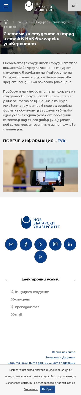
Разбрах (47, 389)
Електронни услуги (41, 279)
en (74, 5)
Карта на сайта (63, 352)
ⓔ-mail (16, 314)
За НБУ (22, 21)
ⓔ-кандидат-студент (30, 292)
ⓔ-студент (21, 299)
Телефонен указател (60, 357)
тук (61, 141)
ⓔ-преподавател (25, 307)
